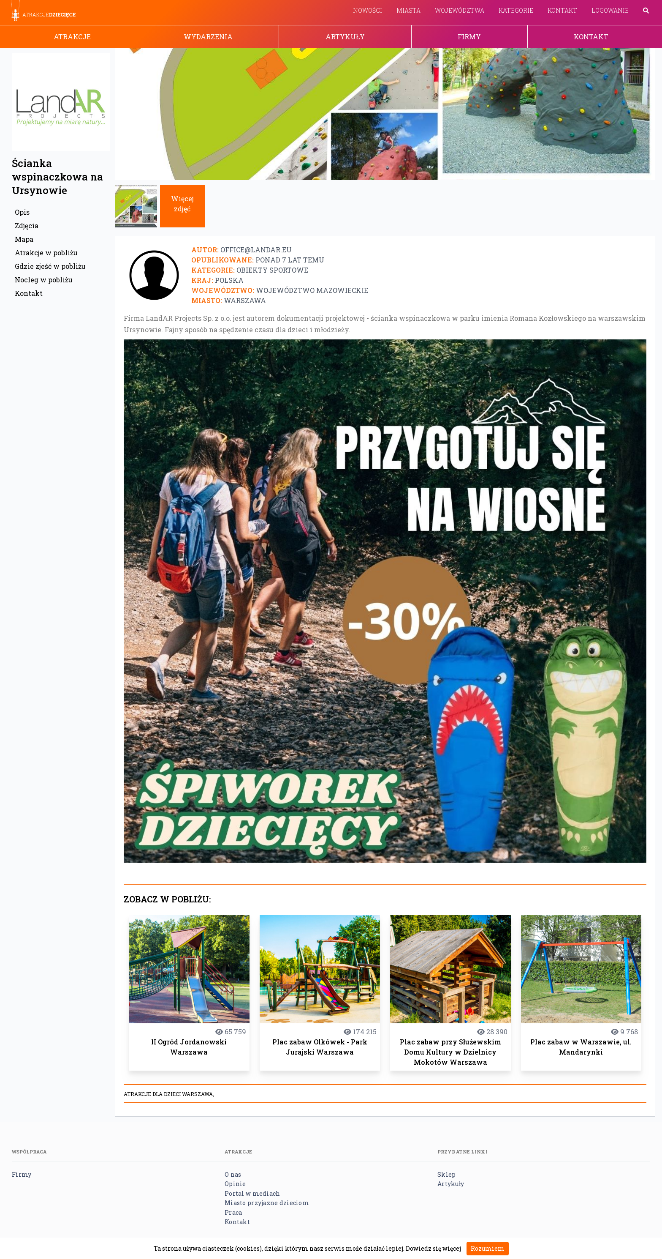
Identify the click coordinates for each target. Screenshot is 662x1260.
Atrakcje (72, 36)
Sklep (446, 1174)
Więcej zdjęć (182, 203)
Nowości (367, 10)
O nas (233, 1174)
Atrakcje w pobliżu (46, 252)
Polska (229, 280)
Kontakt (562, 10)
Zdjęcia (26, 225)
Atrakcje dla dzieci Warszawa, (169, 1094)
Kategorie (516, 10)
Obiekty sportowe (272, 269)
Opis (22, 212)
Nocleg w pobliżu (44, 279)
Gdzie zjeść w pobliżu (50, 266)
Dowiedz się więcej (433, 1248)
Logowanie (610, 10)
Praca (233, 1212)
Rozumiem (488, 1248)
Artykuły (345, 36)
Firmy (469, 36)
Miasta (408, 10)
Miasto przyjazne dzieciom (267, 1203)
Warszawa (245, 300)
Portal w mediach (252, 1193)
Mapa (24, 239)
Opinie (235, 1184)
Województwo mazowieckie (312, 290)
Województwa (459, 10)
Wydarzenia (208, 36)
